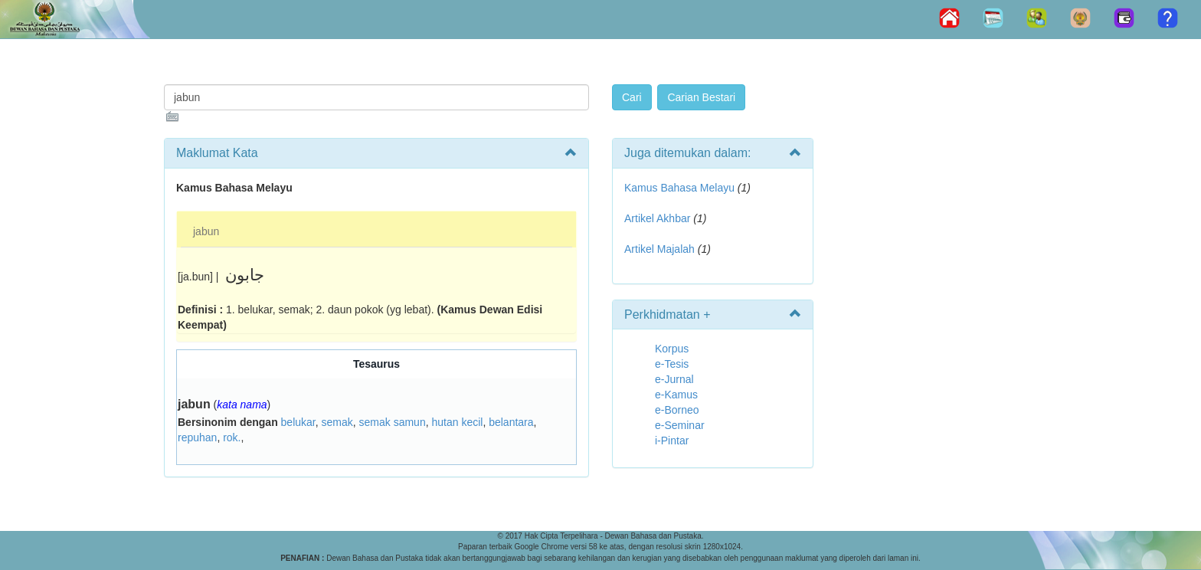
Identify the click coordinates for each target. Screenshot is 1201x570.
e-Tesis (672, 364)
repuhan (197, 437)
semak (337, 422)
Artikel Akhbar (657, 218)
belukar (298, 422)
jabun (206, 231)
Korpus (672, 348)
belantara (511, 422)
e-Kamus (676, 394)
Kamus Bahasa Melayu (681, 188)
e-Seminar (680, 425)
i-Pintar (672, 440)
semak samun (392, 422)
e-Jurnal (674, 379)
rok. (232, 437)
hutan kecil (457, 422)
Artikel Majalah (659, 249)
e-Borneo (677, 410)
